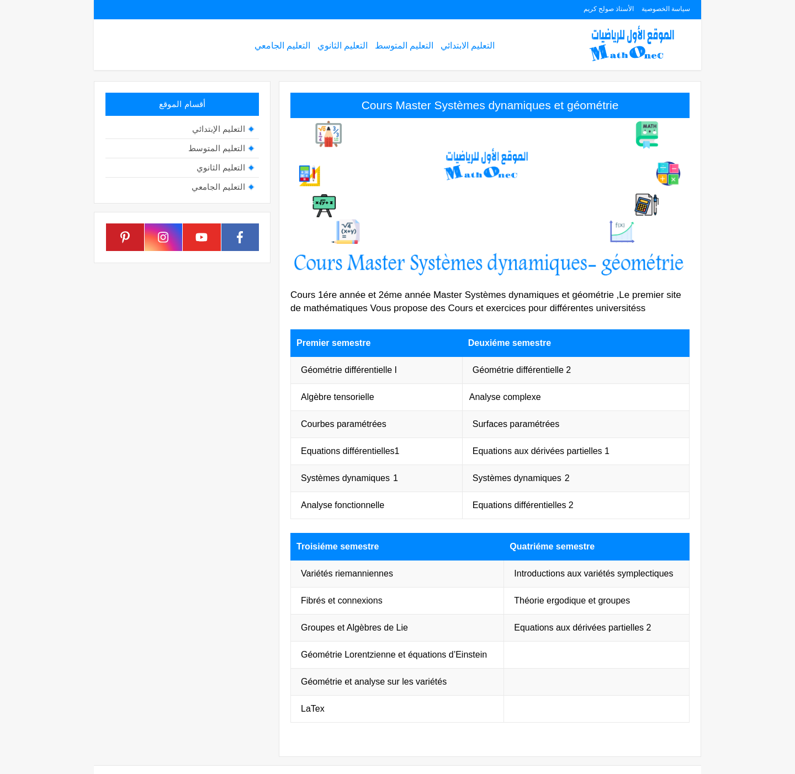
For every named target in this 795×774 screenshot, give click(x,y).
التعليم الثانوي (342, 45)
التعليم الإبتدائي (218, 129)
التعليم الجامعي (282, 45)
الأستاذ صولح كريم (609, 9)
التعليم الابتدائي (468, 45)
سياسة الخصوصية (666, 9)
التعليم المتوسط (404, 45)
